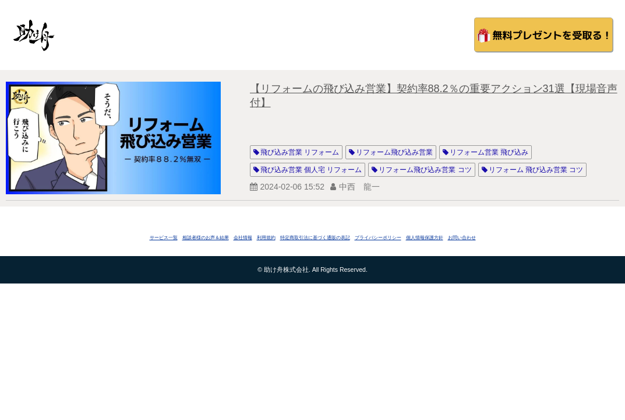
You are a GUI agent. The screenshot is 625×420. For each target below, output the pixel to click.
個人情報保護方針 (424, 237)
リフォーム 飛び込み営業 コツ (536, 170)
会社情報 (243, 237)
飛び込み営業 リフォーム (299, 152)
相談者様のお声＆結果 (205, 237)
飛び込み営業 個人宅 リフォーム (311, 170)
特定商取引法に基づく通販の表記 (315, 237)
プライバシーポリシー (378, 237)
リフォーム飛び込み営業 (394, 152)
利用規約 (266, 237)
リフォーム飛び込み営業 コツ (425, 170)
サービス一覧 (164, 237)
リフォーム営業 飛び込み (489, 152)
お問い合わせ (462, 237)
